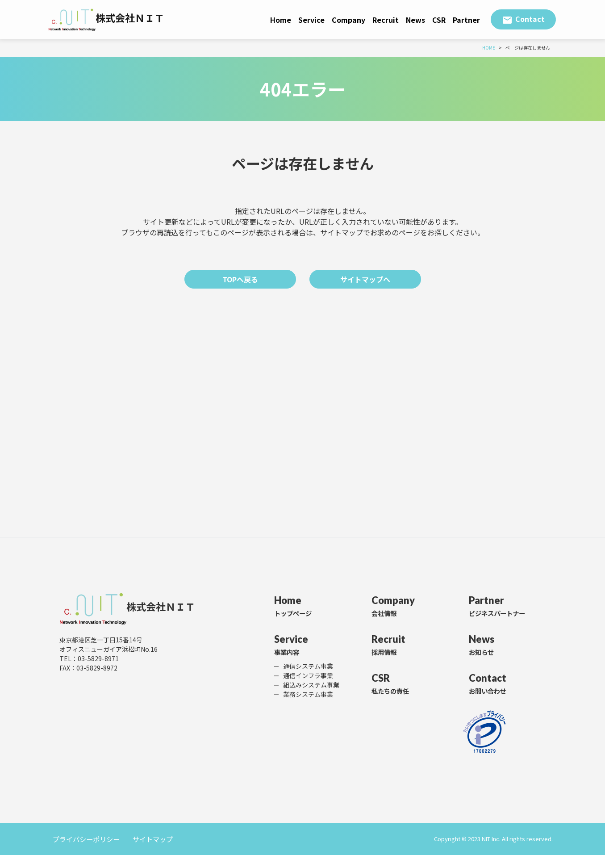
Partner (466, 19)
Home (280, 19)
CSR (439, 19)
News (415, 19)
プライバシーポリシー (88, 839)
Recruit (385, 19)
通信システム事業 (308, 666)
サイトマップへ (365, 279)
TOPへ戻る (240, 279)
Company (348, 19)
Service (311, 19)
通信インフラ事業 (308, 675)
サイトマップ (158, 839)
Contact (530, 18)
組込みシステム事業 (311, 684)
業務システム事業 (308, 694)
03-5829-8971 (98, 658)
